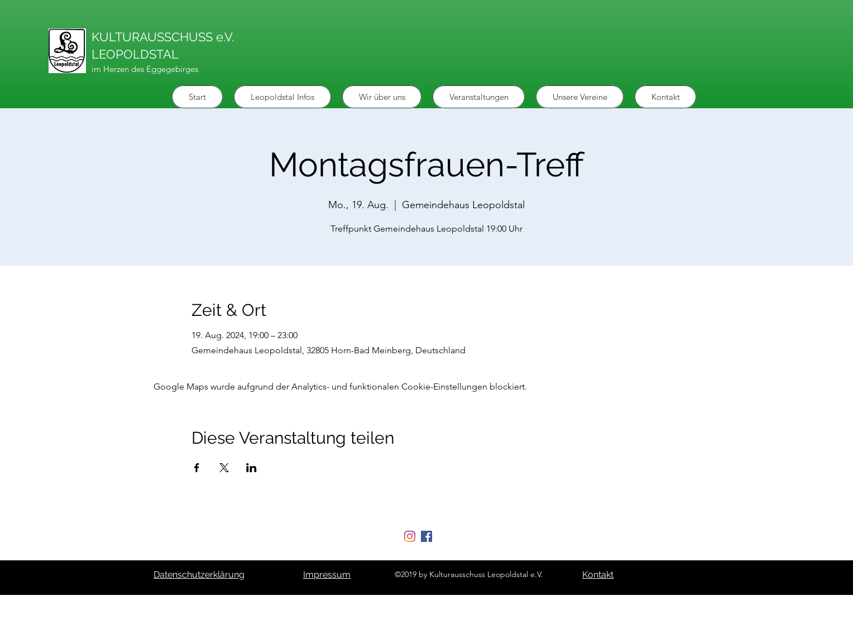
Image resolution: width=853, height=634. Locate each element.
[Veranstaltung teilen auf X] (224, 467)
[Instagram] (409, 536)
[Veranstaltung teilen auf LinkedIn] (251, 467)
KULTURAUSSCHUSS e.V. (163, 37)
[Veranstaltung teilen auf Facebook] (196, 467)
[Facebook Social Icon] (426, 536)
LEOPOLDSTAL (135, 54)
